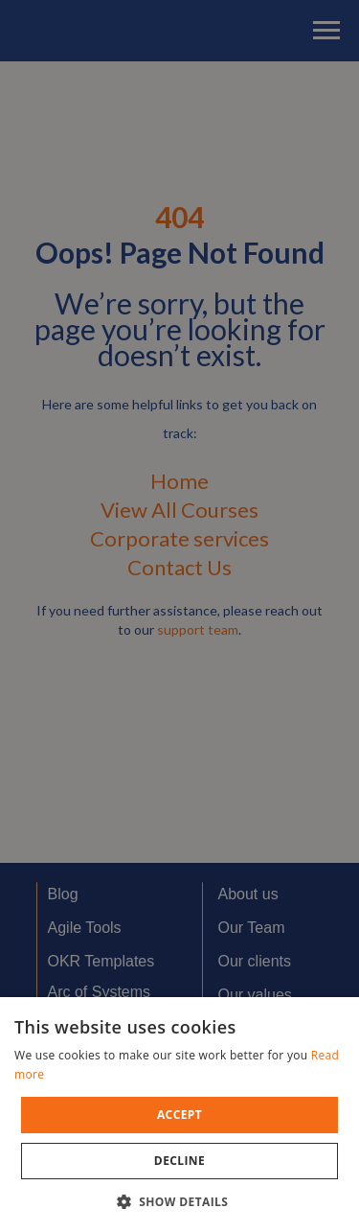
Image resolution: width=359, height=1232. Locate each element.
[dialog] (179, 616)
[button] (180, 1201)
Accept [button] (179, 1114)
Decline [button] (179, 1160)
